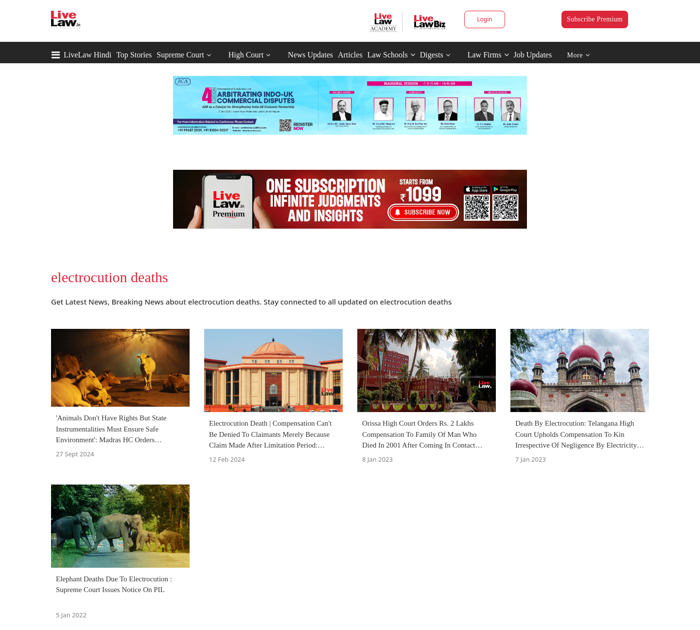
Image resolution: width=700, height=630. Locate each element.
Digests (431, 55)
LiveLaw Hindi (87, 55)
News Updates (310, 55)
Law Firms (488, 55)
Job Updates (533, 55)
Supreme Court (180, 55)
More (578, 55)
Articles (350, 55)
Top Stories (134, 55)
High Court (245, 55)
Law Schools (391, 55)
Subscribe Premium (595, 19)
